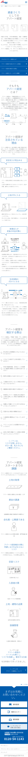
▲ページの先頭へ (24, 684)
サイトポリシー (4, 745)
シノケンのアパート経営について (14, 670)
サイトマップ (4, 752)
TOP (2, 6)
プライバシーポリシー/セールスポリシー (10, 749)
